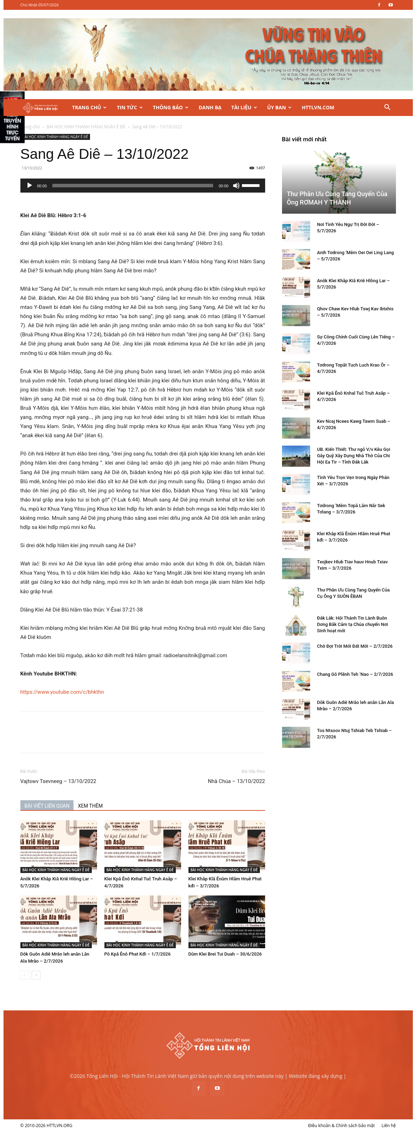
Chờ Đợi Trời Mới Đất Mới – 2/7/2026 (355, 646)
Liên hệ (389, 1125)
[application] (142, 186)
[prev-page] (24, 975)
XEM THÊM (90, 806)
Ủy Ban (279, 107)
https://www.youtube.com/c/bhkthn (62, 692)
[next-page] (36, 975)
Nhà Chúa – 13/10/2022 (236, 781)
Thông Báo (170, 107)
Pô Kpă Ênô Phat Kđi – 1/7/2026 (137, 954)
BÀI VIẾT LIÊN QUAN (47, 806)
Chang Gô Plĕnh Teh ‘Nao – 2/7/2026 (355, 674)
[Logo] (44, 107)
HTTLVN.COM (318, 107)
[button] (387, 108)
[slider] (132, 185)
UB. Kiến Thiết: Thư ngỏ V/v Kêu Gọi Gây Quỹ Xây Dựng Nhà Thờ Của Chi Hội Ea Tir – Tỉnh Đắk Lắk (353, 456)
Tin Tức (129, 107)
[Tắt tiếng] (236, 185)
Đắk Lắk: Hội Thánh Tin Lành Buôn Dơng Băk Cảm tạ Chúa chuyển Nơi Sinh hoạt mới (352, 624)
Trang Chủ (89, 107)
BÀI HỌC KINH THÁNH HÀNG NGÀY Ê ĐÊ (85, 127)
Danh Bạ (210, 107)
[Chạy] (29, 185)
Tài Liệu (244, 107)
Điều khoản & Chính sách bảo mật (341, 1125)
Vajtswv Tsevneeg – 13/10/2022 (58, 781)
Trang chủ (30, 127)
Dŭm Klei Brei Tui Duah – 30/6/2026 (225, 954)
